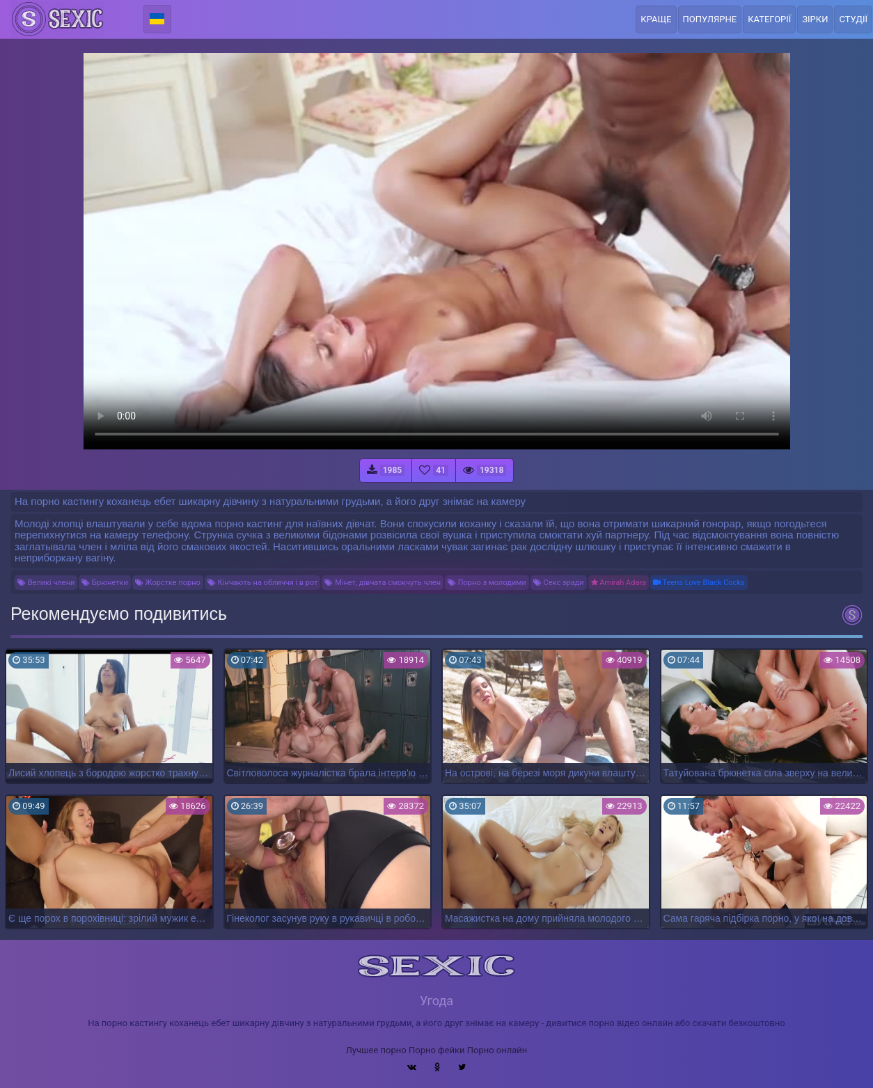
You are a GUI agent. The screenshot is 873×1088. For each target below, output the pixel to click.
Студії (853, 19)
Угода (436, 1000)
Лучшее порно (376, 1050)
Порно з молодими (487, 582)
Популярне (710, 19)
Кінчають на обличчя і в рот (262, 582)
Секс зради (558, 582)
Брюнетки (104, 582)
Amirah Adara (618, 582)
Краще (655, 19)
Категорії (769, 19)
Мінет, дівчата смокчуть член (382, 582)
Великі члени (45, 582)
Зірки (815, 19)
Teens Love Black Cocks (699, 582)
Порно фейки (436, 1050)
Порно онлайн (497, 1050)
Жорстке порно (167, 582)
